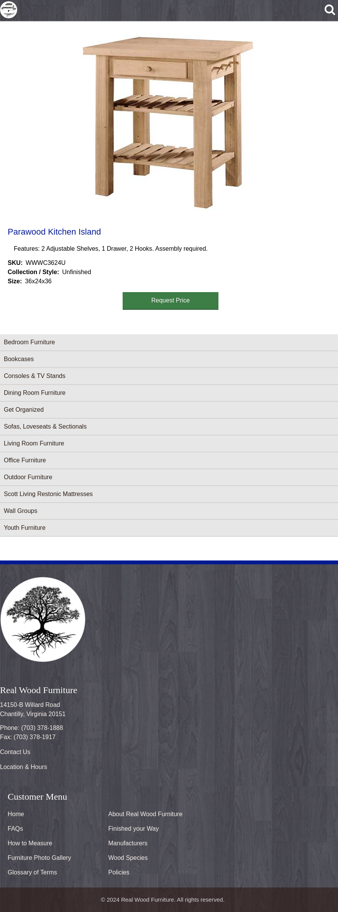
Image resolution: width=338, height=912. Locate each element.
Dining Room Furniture (35, 392)
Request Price (170, 300)
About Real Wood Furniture (145, 814)
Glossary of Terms (32, 872)
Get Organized (24, 409)
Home (16, 814)
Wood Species (128, 857)
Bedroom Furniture (29, 342)
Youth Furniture (25, 527)
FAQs (15, 828)
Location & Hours (23, 767)
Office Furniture (25, 460)
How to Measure (30, 843)
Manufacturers (128, 843)
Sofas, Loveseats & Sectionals (45, 426)
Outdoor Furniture (28, 477)
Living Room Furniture (34, 443)
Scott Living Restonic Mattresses (48, 494)
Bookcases (19, 359)
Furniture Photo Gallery (39, 857)
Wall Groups (20, 511)
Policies (119, 872)
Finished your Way (133, 828)
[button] (167, 123)
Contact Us (15, 752)
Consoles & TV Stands (35, 376)
